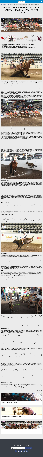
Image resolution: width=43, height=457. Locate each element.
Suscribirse (28, 448)
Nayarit (8, 4)
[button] (1, 2)
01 (3, 394)
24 (3, 409)
